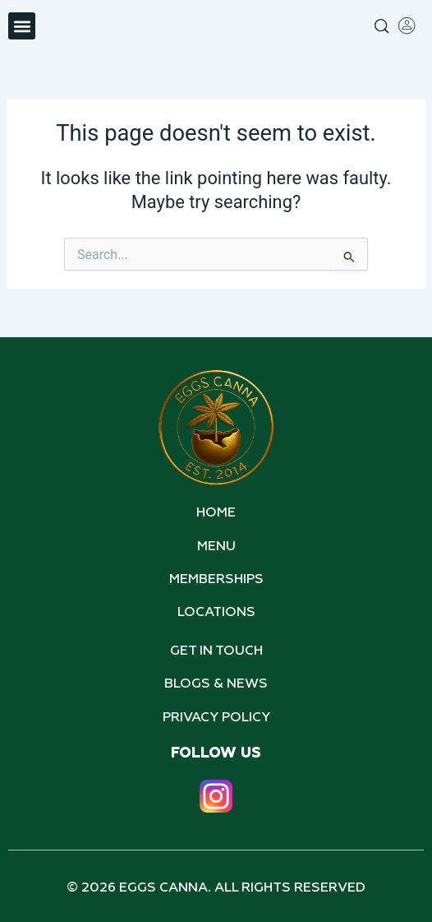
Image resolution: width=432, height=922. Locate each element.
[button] (21, 25)
